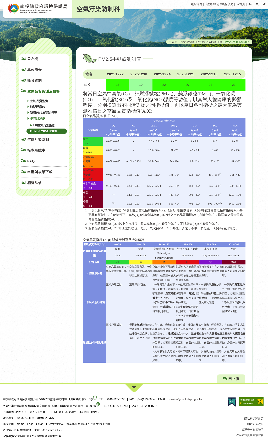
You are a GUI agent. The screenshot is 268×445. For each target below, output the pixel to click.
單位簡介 (34, 70)
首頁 (174, 41)
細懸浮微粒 (37, 107)
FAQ (31, 161)
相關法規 (34, 183)
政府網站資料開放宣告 (250, 435)
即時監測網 (37, 118)
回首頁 (241, 4)
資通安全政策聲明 (253, 429)
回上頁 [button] (231, 379)
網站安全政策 (255, 424)
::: (189, 4)
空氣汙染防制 (38, 139)
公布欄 (32, 59)
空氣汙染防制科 (98, 9)
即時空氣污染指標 (43, 125)
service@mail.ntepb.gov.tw (185, 399)
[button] (250, 4)
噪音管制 (34, 80)
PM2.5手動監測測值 (44, 131)
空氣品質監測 (39, 101)
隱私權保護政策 (254, 418)
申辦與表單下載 (40, 172)
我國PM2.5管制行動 (43, 112)
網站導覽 (196, 4)
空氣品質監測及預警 (43, 91)
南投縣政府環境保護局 (219, 4)
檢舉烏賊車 (36, 150)
